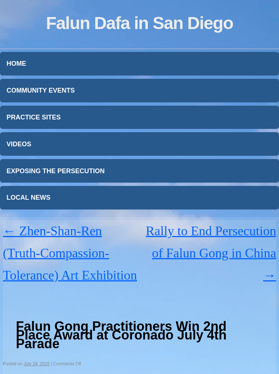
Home (16, 63)
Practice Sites (34, 117)
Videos (19, 144)
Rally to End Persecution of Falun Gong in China (211, 253)
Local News (28, 197)
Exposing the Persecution (56, 171)
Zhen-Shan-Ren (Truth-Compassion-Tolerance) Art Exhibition (70, 253)
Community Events (41, 90)
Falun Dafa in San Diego (139, 23)
